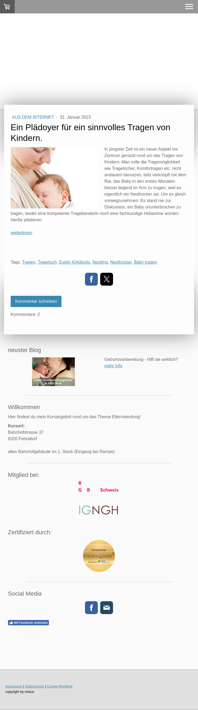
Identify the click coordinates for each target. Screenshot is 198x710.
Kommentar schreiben (36, 301)
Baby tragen (145, 262)
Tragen (28, 262)
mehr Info (113, 366)
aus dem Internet (33, 117)
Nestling (100, 262)
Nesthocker (120, 262)
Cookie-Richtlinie (59, 686)
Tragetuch (47, 262)
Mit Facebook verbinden (28, 623)
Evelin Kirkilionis (74, 262)
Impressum (13, 686)
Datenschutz (34, 686)
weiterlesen (21, 232)
